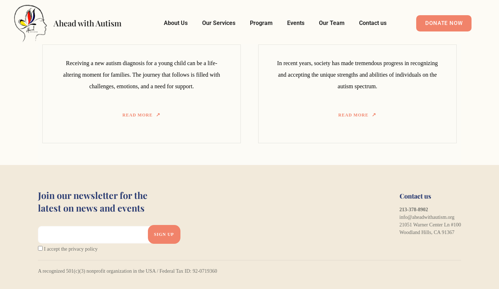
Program (261, 23)
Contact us (373, 23)
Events (295, 23)
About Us (176, 23)
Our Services (218, 23)
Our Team (332, 23)
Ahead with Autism (87, 23)
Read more (138, 115)
